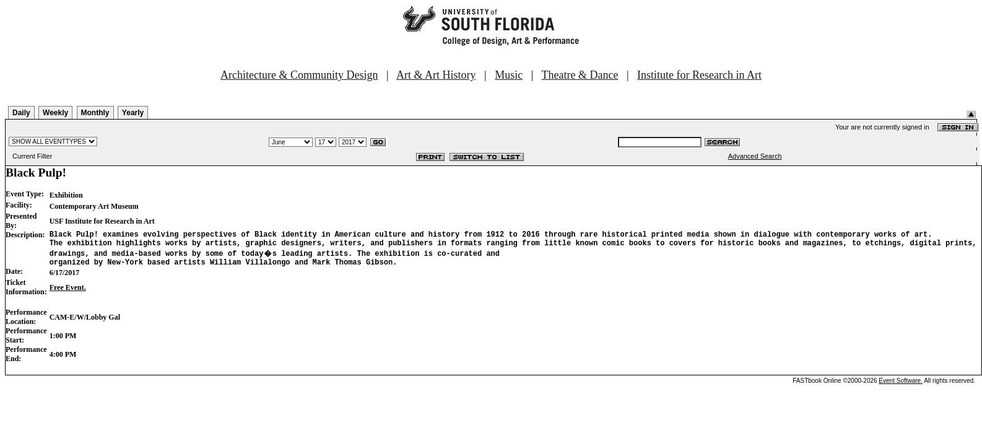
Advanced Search (755, 156)
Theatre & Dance (579, 75)
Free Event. (68, 293)
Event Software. (901, 386)
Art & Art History (436, 75)
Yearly (133, 112)
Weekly (55, 112)
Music (509, 75)
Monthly (95, 112)
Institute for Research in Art (699, 75)
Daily (21, 112)
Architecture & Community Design (299, 75)
